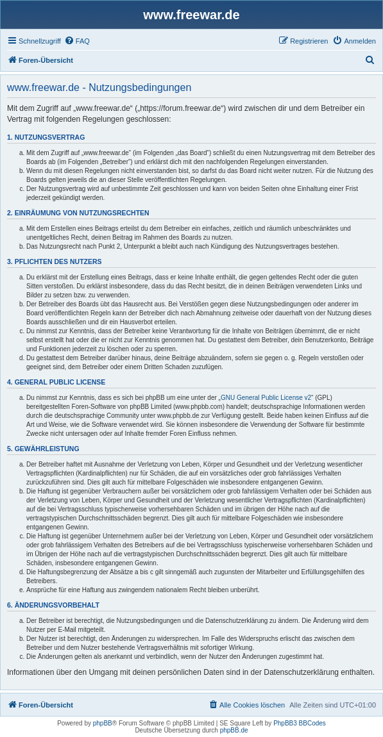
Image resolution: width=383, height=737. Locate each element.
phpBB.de (234, 730)
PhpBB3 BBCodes (299, 723)
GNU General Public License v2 (266, 397)
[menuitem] (77, 41)
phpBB (102, 723)
